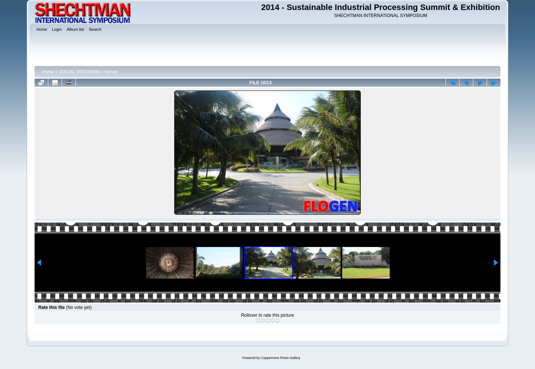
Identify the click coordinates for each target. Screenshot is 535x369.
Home (48, 72)
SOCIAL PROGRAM (79, 72)
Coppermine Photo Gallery (280, 358)
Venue (110, 72)
